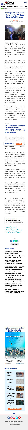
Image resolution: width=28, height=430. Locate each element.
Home (3, 6)
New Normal (9, 229)
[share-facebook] (11, 241)
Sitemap (14, 422)
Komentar (15, 244)
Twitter (17, 418)
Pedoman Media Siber (18, 421)
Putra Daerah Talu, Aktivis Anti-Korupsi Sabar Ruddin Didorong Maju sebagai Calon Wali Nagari (11, 402)
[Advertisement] (14, 312)
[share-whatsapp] (16, 241)
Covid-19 (8, 227)
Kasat (14, 227)
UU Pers (11, 421)
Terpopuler (9, 6)
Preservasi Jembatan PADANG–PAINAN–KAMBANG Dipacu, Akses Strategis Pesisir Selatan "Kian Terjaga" (10, 381)
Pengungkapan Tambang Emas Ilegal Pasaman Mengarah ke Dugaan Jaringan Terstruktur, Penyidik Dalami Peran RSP (11, 395)
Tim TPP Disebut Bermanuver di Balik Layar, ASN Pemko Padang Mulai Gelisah (11, 388)
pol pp (7, 232)
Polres (13, 232)
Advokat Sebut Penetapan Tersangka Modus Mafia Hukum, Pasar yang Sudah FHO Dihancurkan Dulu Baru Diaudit (10, 374)
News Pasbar (17, 229)
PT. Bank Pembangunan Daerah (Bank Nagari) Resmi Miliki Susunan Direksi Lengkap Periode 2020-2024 (15, 221)
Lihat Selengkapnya (15, 408)
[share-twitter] (14, 241)
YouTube (20, 418)
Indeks (16, 6)
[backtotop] (14, 414)
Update (19, 143)
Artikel (21, 6)
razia (18, 232)
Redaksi (6, 421)
